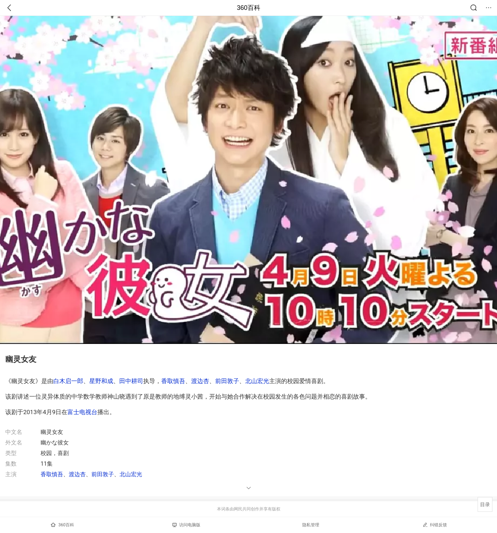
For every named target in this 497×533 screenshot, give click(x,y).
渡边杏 (200, 380)
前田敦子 (227, 380)
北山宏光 (257, 380)
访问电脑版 (186, 524)
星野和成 (101, 380)
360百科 (248, 7)
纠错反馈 (435, 524)
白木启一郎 (68, 380)
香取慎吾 (173, 380)
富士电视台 (82, 412)
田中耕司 (131, 380)
